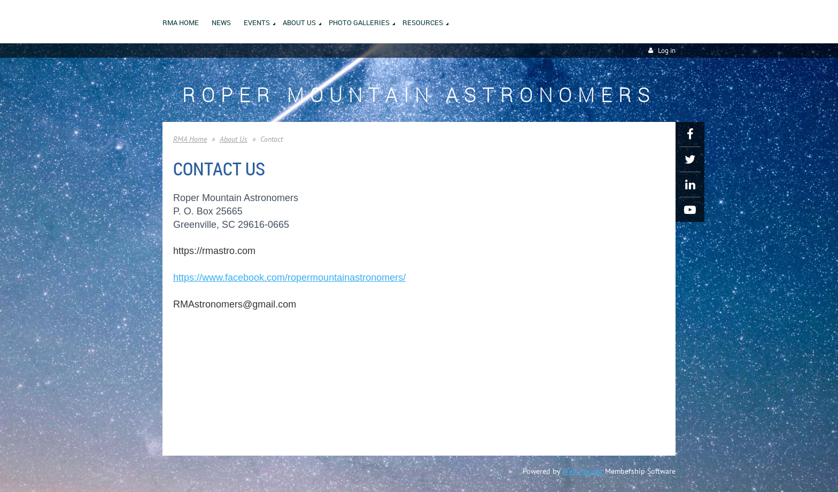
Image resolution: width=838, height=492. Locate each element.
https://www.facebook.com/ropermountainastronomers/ (289, 277)
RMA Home (190, 139)
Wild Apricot (582, 471)
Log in (667, 50)
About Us (233, 139)
